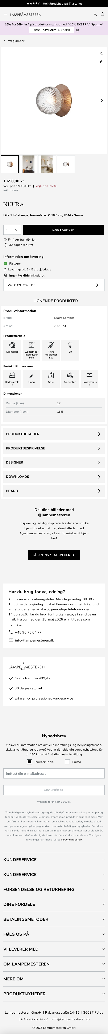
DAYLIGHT (51, 30)
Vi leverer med (21, 949)
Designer (14, 462)
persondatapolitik (71, 839)
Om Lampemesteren (26, 964)
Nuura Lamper (64, 318)
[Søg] (95, 14)
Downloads (17, 476)
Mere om (13, 979)
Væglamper (16, 41)
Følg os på (16, 934)
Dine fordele (19, 904)
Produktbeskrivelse (25, 448)
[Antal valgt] (12, 230)
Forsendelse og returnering (38, 889)
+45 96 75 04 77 (28, 632)
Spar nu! (97, 24)
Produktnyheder (24, 994)
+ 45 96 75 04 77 (34, 1019)
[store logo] (28, 14)
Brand (12, 491)
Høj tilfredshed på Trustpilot (62, 3)
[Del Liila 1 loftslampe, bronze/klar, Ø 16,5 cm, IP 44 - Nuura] (102, 61)
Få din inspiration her (51, 555)
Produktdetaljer (22, 434)
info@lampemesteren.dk (34, 640)
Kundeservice (20, 859)
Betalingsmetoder (25, 919)
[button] (10, 164)
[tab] (54, 859)
